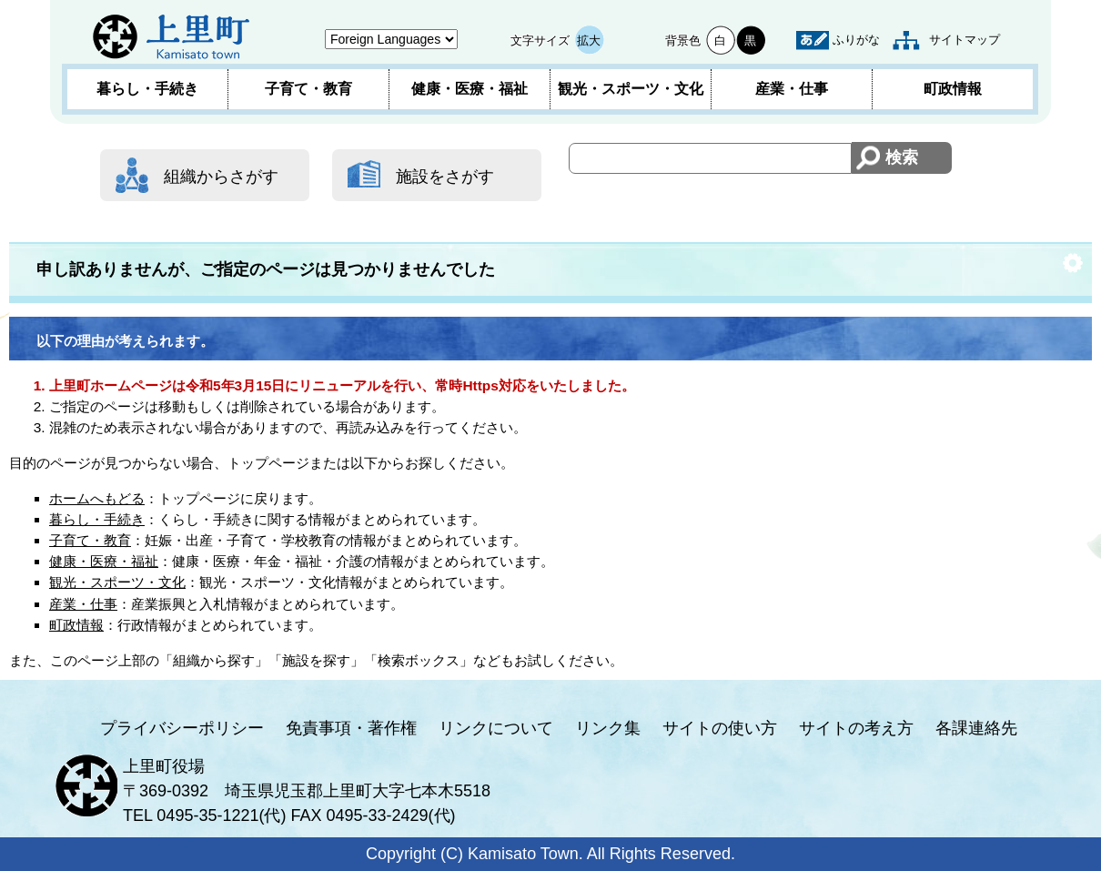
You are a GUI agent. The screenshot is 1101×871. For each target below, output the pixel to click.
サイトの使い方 (719, 728)
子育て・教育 (308, 88)
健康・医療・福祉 (469, 88)
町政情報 (953, 88)
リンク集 (608, 728)
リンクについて (496, 728)
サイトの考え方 (856, 728)
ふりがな (856, 39)
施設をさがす (445, 176)
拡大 (589, 40)
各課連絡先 (976, 728)
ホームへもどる (97, 498)
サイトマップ (964, 39)
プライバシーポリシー (182, 728)
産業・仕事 (791, 88)
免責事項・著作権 (351, 728)
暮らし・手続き (147, 88)
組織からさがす (221, 176)
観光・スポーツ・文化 (630, 88)
